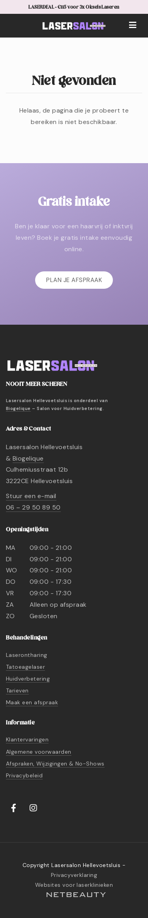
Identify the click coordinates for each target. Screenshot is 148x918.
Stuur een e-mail (31, 496)
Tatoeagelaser (25, 666)
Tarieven (17, 690)
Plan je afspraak (74, 280)
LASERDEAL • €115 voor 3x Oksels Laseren (74, 7)
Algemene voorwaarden (38, 751)
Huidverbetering (28, 678)
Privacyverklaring (74, 874)
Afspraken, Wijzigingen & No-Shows (55, 763)
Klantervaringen (27, 739)
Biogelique (18, 408)
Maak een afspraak (32, 702)
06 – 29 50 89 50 (33, 507)
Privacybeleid (24, 775)
